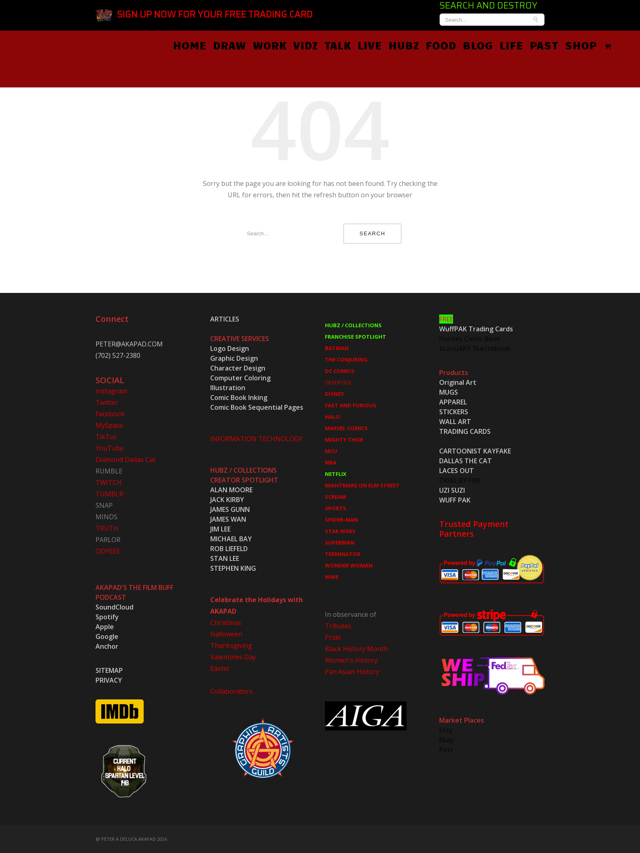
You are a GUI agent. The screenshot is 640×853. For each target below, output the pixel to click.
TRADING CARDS (465, 431)
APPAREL (453, 401)
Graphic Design (234, 358)
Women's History (351, 660)
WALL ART (455, 421)
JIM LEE (220, 529)
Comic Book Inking (238, 397)
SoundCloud (114, 607)
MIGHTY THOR (344, 439)
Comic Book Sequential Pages (256, 407)
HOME (190, 45)
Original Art (457, 382)
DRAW (229, 45)
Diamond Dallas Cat (126, 459)
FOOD (441, 45)
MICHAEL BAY (231, 538)
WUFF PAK (455, 500)
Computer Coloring (240, 377)
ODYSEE (108, 551)
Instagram (111, 390)
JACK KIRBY (227, 499)
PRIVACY (109, 680)
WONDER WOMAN (349, 565)
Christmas (225, 622)
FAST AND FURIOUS (350, 405)
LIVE (370, 45)
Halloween (226, 634)
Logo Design (229, 348)
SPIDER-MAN (341, 519)
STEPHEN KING (233, 568)
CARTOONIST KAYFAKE (475, 451)
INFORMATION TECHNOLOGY (256, 438)
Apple (105, 626)
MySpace (109, 425)
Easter (220, 668)
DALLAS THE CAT (465, 460)
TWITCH (109, 482)
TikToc (106, 436)
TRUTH (107, 528)
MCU (331, 451)
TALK (337, 45)
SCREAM (335, 496)
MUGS (448, 392)
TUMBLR (109, 493)
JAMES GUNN (230, 509)
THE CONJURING (346, 359)
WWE (331, 577)
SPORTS (335, 508)
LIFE (511, 45)
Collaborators (231, 691)
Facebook (110, 413)
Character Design (237, 368)
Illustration (227, 387)
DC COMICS (339, 371)
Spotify (107, 616)
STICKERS (453, 411)
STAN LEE (224, 558)
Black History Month (356, 648)
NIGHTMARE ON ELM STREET (362, 485)
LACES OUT (456, 470)
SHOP (581, 45)
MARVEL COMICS (346, 428)
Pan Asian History (352, 671)
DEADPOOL (338, 382)
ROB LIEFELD (229, 548)
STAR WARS (340, 531)
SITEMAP (109, 670)
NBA (330, 462)
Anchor (107, 646)
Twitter (107, 402)
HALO (332, 416)
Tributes (338, 625)
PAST (544, 45)
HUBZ (404, 45)
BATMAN (337, 348)
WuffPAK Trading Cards (476, 328)
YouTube (110, 448)
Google (107, 636)
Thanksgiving (231, 645)
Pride (333, 637)
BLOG (478, 45)
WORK (270, 45)
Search (372, 233)
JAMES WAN (228, 519)
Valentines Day (233, 656)
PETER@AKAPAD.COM (129, 343)
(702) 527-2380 (118, 355)
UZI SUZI (452, 490)
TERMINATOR (342, 554)
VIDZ (305, 45)
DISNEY (334, 393)
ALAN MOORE (231, 489)
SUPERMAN (339, 542)
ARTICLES (224, 319)
